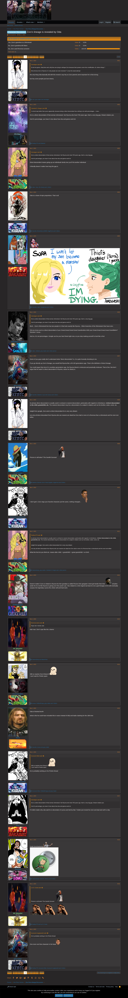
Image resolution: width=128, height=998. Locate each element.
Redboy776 (18, 90)
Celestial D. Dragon (17, 341)
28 (31, 57)
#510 (118, 487)
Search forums (19, 25)
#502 (118, 104)
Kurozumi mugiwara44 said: (39, 933)
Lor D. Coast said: (36, 887)
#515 (118, 708)
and (38, 143)
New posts (10, 25)
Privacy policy (110, 986)
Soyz (17, 825)
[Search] (116, 22)
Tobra (18, 738)
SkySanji (18, 869)
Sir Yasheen (18, 178)
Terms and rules (100, 986)
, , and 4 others (46, 231)
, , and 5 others (45, 395)
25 (22, 57)
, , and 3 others (42, 307)
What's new (30, 22)
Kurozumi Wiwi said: (36, 756)
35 (37, 57)
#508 (118, 400)
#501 (118, 60)
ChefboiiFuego (18, 604)
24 (19, 57)
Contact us (91, 986)
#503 (118, 148)
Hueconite (17, 265)
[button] (24, 22)
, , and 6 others (48, 482)
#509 (118, 443)
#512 (118, 575)
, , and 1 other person (44, 351)
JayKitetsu (17, 221)
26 (25, 57)
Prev (10, 57)
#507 (118, 356)
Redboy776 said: (36, 535)
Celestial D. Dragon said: (38, 108)
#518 (118, 839)
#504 (118, 192)
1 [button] (77, 49)
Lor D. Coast (17, 473)
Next (41, 57)
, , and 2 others (41, 187)
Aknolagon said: (35, 64)
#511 (118, 531)
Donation (20, 22)
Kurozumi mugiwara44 (17, 517)
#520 (118, 929)
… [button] (16, 57)
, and (40, 99)
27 (28, 57)
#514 (118, 664)
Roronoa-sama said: (36, 623)
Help (116, 986)
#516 (118, 752)
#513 (118, 619)
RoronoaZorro (12, 35)
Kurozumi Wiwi (18, 694)
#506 (118, 312)
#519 (118, 883)
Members (40, 22)
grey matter (18, 385)
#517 (118, 796)
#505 (118, 236)
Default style (12, 986)
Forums (11, 22)
